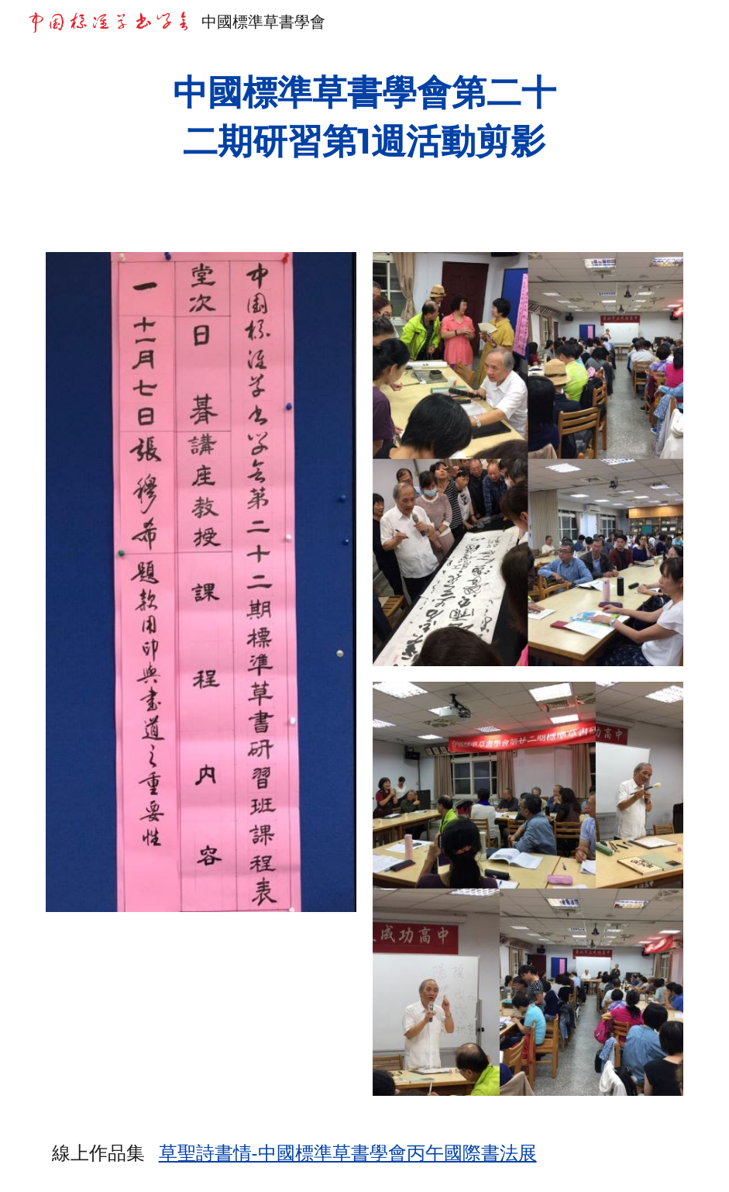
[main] (364, 116)
